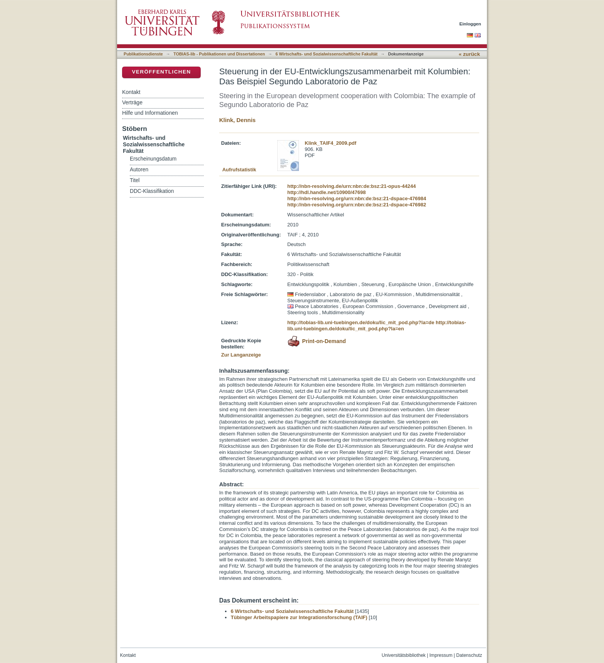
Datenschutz (469, 655)
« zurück (469, 54)
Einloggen (471, 23)
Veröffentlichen (161, 72)
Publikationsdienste (143, 54)
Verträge (132, 102)
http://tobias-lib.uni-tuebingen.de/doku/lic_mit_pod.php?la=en (376, 326)
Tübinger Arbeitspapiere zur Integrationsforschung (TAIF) (299, 617)
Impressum (441, 655)
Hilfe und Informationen (150, 113)
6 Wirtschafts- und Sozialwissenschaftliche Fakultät (326, 54)
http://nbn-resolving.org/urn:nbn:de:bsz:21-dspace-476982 (356, 205)
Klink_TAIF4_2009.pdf (330, 143)
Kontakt (131, 92)
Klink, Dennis (237, 120)
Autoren (139, 169)
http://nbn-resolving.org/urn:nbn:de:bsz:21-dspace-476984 (356, 198)
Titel (134, 180)
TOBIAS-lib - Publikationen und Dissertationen (219, 54)
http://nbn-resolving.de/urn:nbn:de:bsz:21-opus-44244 (351, 186)
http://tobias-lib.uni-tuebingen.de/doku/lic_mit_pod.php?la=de (361, 322)
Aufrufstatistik (239, 169)
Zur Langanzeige (241, 355)
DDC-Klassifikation (152, 191)
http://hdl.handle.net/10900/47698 (326, 192)
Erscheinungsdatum (153, 159)
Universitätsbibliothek (404, 655)
